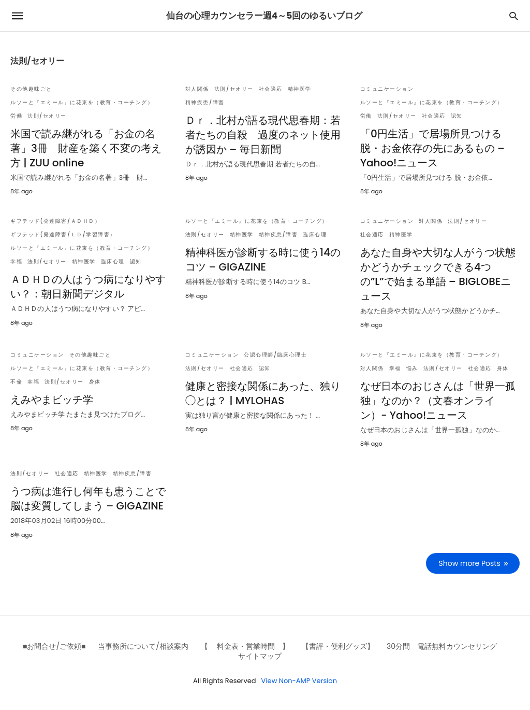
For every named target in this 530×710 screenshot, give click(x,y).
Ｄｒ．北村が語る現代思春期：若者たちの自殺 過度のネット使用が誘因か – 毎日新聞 (263, 135)
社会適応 (271, 89)
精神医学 (300, 89)
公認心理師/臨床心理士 (275, 355)
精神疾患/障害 (205, 102)
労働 (16, 116)
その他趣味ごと (31, 89)
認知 (457, 116)
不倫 (16, 382)
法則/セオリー (47, 116)
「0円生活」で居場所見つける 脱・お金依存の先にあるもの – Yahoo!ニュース (432, 148)
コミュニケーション (387, 89)
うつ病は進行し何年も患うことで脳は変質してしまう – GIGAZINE (88, 498)
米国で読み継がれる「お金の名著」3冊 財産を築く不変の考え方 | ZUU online (85, 148)
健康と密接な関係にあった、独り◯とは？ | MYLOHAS (263, 393)
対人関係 (197, 89)
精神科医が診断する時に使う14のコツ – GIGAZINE (263, 259)
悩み (412, 368)
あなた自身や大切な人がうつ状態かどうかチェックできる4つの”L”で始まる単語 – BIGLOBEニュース (438, 274)
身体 (95, 382)
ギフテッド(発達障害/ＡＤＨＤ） (55, 221)
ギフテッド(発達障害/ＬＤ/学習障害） (63, 234)
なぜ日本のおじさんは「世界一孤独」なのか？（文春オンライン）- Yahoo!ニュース (438, 400)
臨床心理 (113, 261)
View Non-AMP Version (299, 681)
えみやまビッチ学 (51, 399)
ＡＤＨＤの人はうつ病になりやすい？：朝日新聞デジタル (88, 286)
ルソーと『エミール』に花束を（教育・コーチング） (81, 102)
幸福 (16, 261)
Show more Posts (469, 563)
